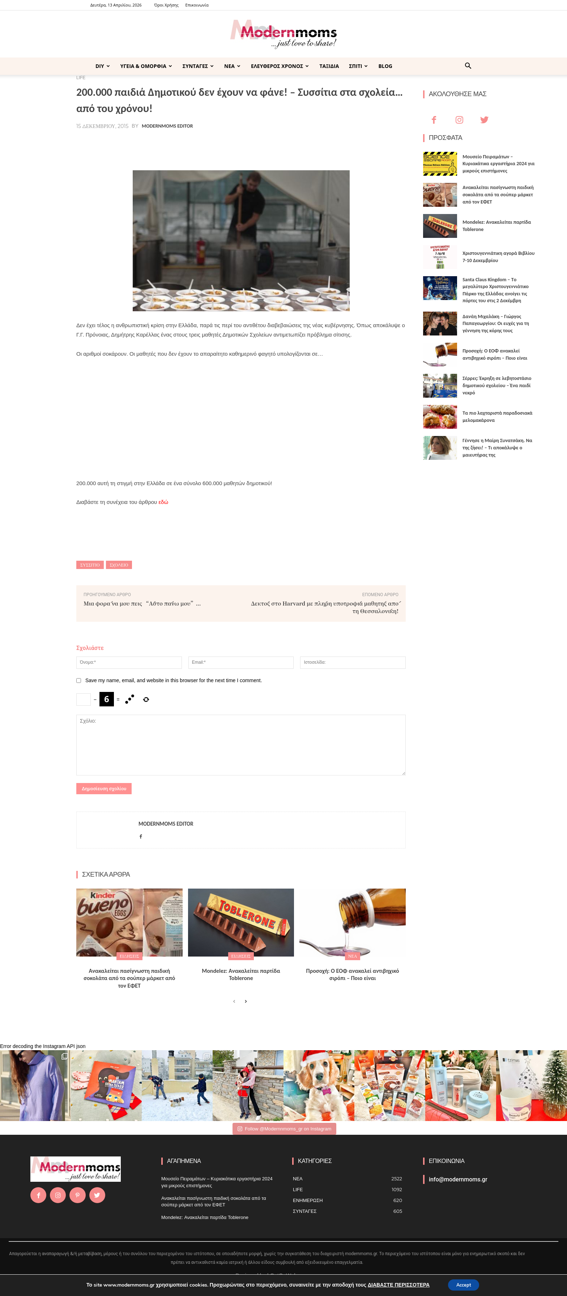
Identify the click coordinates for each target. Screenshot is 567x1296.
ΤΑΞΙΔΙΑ (329, 66)
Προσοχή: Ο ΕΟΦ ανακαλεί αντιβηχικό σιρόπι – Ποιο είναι (352, 974)
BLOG (385, 66)
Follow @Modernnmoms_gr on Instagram (284, 1129)
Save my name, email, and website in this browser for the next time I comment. (173, 680)
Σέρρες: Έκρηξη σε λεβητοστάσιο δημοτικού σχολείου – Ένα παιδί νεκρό (496, 385)
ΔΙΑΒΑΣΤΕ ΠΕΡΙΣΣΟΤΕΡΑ (395, 1284)
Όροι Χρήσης (166, 5)
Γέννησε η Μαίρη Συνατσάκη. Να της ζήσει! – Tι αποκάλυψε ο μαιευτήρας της (497, 447)
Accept (464, 1284)
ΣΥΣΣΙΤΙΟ (90, 565)
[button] (468, 66)
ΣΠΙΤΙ (358, 66)
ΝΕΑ (232, 66)
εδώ (163, 502)
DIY (102, 66)
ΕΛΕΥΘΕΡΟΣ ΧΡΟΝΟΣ (280, 66)
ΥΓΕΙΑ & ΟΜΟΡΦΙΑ (146, 66)
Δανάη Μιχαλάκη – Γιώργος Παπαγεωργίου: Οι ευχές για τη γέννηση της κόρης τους (495, 323)
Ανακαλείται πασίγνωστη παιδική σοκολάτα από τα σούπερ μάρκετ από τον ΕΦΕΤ (129, 978)
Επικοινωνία (197, 5)
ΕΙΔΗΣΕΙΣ (129, 956)
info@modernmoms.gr (458, 1179)
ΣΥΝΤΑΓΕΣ (198, 66)
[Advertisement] (241, 418)
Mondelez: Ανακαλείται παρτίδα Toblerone (241, 974)
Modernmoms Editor (167, 126)
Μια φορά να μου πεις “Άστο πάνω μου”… (142, 603)
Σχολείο (119, 565)
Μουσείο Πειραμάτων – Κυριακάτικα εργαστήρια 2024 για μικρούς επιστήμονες (498, 164)
